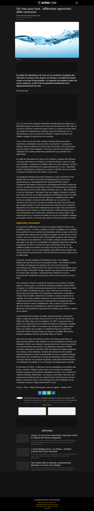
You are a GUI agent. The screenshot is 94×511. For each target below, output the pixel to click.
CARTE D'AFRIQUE (43, 502)
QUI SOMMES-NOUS (41, 504)
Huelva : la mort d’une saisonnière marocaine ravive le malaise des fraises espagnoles (54, 436)
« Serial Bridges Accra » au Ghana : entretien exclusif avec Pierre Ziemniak (51, 450)
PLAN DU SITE (52, 502)
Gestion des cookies (53, 506)
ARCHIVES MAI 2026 (41, 506)
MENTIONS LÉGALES (52, 504)
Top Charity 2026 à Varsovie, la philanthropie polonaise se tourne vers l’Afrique (51, 464)
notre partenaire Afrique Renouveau (28, 15)
